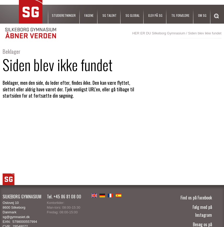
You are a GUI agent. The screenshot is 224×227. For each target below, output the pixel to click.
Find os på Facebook (196, 197)
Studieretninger (64, 15)
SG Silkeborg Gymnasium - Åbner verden (30, 19)
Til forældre (180, 15)
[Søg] (215, 23)
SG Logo (8, 179)
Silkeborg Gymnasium (168, 33)
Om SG (202, 15)
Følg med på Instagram (202, 211)
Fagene (89, 15)
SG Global (132, 15)
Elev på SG (155, 15)
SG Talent (109, 15)
